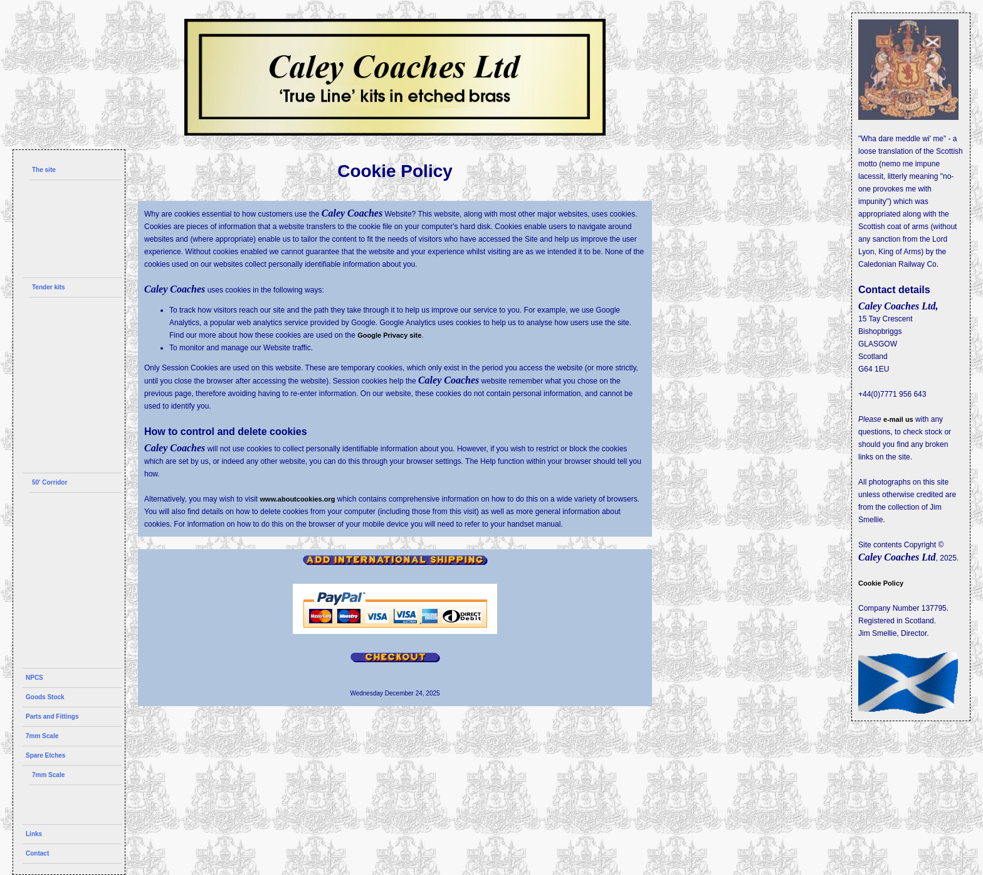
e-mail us (898, 419)
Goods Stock (45, 697)
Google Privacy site (389, 335)
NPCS (34, 677)
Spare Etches (45, 755)
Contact (37, 853)
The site (44, 169)
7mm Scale (42, 736)
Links (34, 833)
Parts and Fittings (52, 716)
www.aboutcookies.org (297, 499)
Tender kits (48, 287)
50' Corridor (49, 482)
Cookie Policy (880, 583)
